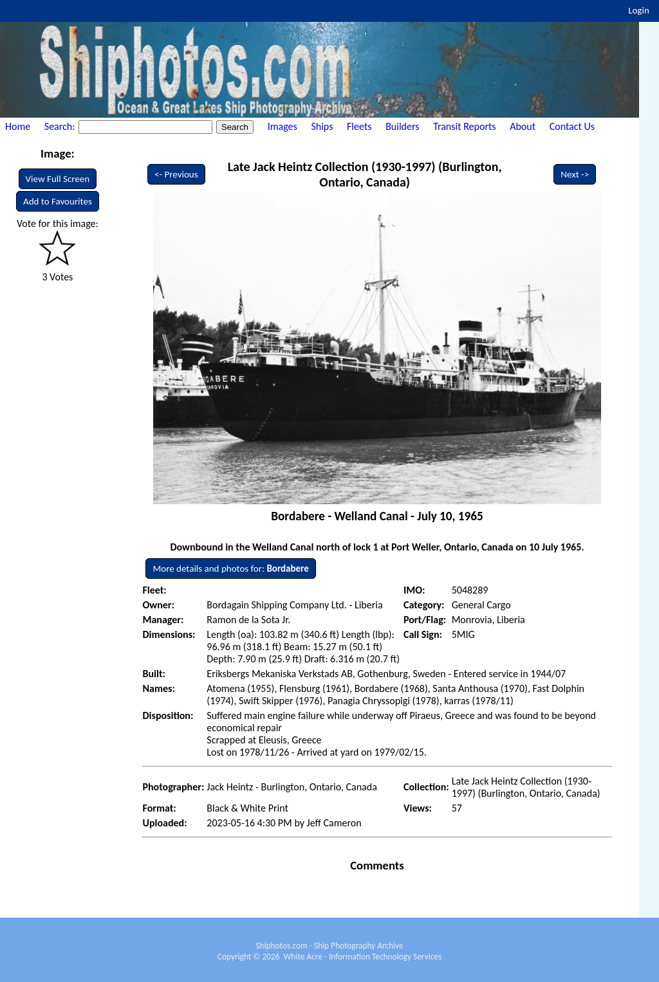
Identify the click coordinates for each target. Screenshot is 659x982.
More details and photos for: (230, 568)
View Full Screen (58, 179)
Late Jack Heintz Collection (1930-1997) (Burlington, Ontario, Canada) (365, 174)
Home (17, 126)
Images (282, 126)
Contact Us (572, 126)
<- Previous (176, 174)
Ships (322, 126)
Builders (402, 126)
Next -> (575, 174)
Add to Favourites (57, 201)
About (522, 126)
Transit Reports (464, 126)
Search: (60, 126)
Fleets (359, 126)
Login (638, 10)
